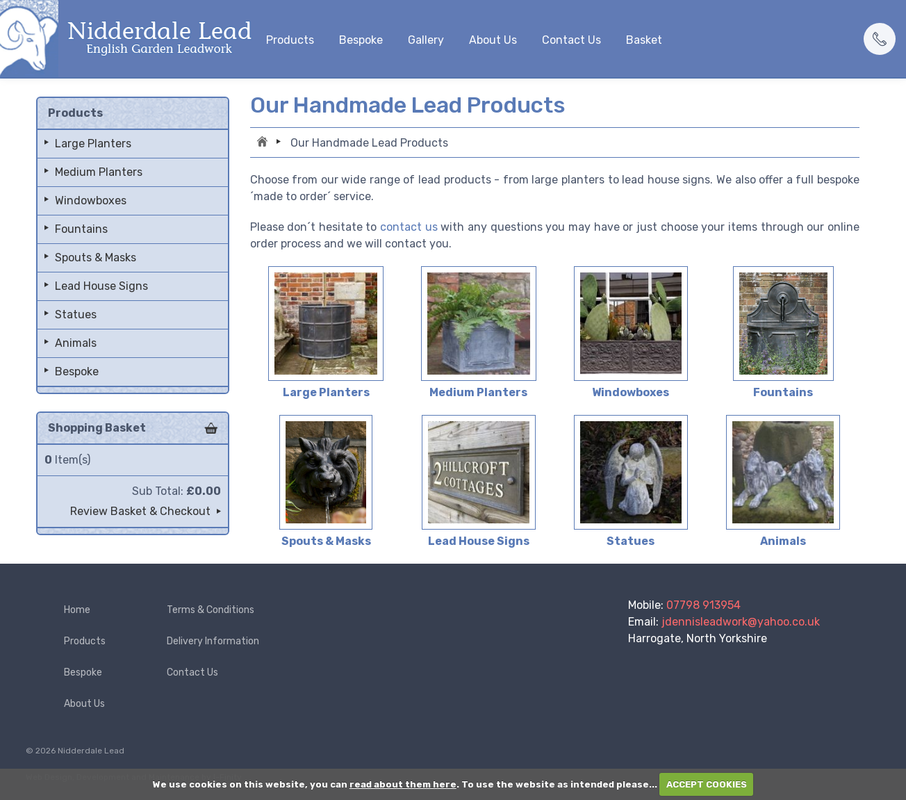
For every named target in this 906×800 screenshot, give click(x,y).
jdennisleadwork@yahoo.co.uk (740, 621)
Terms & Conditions (210, 610)
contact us (409, 227)
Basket (644, 40)
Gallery (426, 40)
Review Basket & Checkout (140, 511)
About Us (493, 40)
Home (264, 143)
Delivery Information (213, 641)
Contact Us (571, 40)
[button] (880, 39)
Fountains (81, 229)
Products (290, 40)
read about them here (402, 784)
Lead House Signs (101, 286)
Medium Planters (98, 172)
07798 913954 (703, 605)
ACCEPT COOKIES (706, 784)
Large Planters (93, 143)
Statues (76, 314)
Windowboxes (90, 200)
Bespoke (361, 40)
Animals (76, 343)
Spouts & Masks (95, 257)
